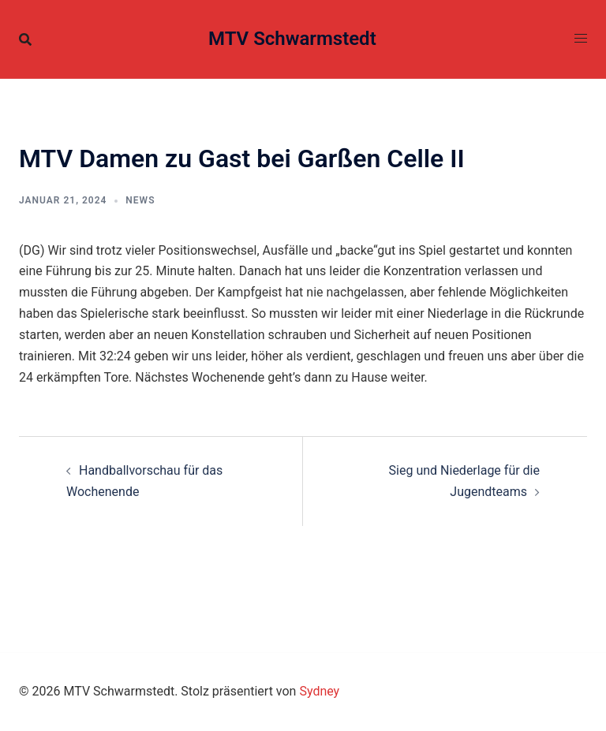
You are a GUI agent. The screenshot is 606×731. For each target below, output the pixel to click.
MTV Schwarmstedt (292, 39)
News (140, 200)
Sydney (319, 691)
